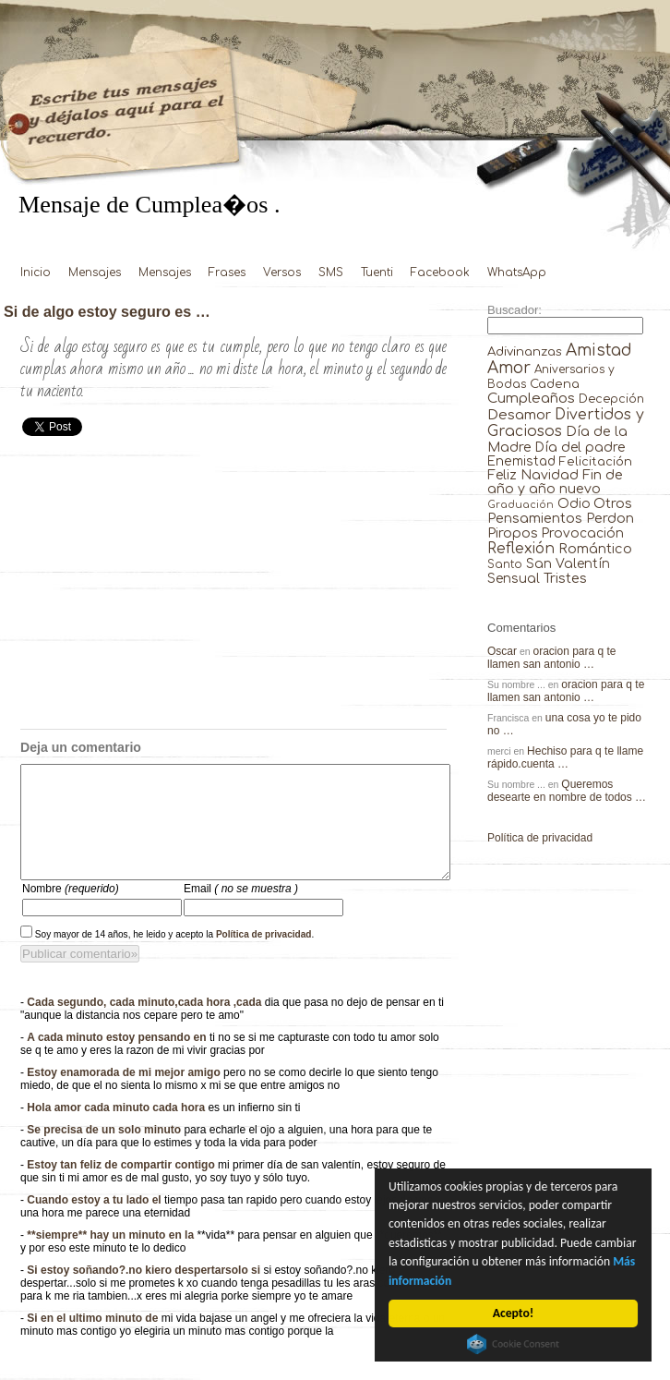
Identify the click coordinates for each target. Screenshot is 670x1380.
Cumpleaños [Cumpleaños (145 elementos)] (531, 398)
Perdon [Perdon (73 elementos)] (610, 518)
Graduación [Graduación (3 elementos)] (520, 505)
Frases (227, 272)
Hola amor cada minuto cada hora (117, 1129)
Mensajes (94, 272)
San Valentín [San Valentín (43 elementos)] (568, 564)
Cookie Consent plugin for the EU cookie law (514, 1344)
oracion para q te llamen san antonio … (551, 658)
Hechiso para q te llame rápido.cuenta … (565, 757)
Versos (282, 272)
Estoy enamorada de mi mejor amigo (125, 1094)
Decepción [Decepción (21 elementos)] (611, 399)
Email (241, 910)
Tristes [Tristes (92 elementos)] (565, 578)
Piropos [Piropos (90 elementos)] (512, 533)
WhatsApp (516, 272)
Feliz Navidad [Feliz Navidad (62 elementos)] (533, 475)
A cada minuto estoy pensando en (118, 1059)
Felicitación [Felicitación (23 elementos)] (595, 461)
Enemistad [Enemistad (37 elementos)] (521, 461)
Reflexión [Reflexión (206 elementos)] (521, 548)
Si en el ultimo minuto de (94, 1340)
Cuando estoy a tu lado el (95, 1222)
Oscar (502, 651)
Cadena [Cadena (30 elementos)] (555, 384)
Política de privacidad (264, 956)
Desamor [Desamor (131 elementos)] (519, 414)
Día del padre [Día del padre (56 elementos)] (580, 447)
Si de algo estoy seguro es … (107, 311)
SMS (330, 272)
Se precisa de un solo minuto (105, 1151)
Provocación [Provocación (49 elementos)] (583, 533)
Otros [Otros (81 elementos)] (612, 503)
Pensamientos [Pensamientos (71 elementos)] (534, 518)
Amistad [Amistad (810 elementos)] (599, 350)
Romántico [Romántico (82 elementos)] (595, 548)
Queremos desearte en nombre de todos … (566, 791)
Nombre (70, 910)
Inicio (35, 272)
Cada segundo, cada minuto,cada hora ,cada (145, 1024)
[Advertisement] (233, 590)
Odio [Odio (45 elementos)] (574, 504)
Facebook (440, 272)
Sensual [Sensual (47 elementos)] (513, 579)
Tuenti (377, 272)
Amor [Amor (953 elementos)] (509, 368)
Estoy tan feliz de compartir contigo (122, 1186)
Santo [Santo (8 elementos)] (504, 565)
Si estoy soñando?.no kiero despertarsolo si (145, 1292)
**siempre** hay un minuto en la (112, 1257)
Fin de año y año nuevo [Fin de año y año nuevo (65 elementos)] (555, 482)
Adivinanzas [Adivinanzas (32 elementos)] (524, 351)
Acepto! (513, 1313)
